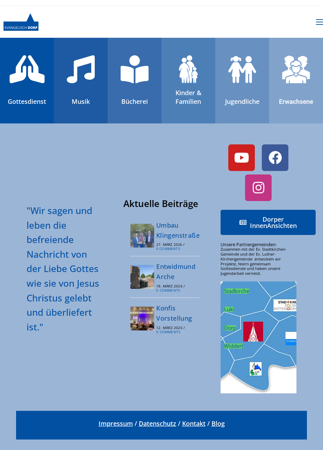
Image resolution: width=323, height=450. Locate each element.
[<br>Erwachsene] (296, 69)
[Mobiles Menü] (319, 22)
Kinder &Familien (188, 97)
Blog (218, 423)
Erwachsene (296, 101)
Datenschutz (157, 423)
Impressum (116, 423)
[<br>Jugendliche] (242, 69)
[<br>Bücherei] (135, 69)
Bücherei (134, 101)
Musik (81, 101)
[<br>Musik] (81, 69)
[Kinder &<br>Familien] (188, 69)
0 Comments (168, 248)
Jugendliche (242, 101)
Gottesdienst (27, 101)
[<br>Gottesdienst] (27, 69)
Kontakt (194, 423)
